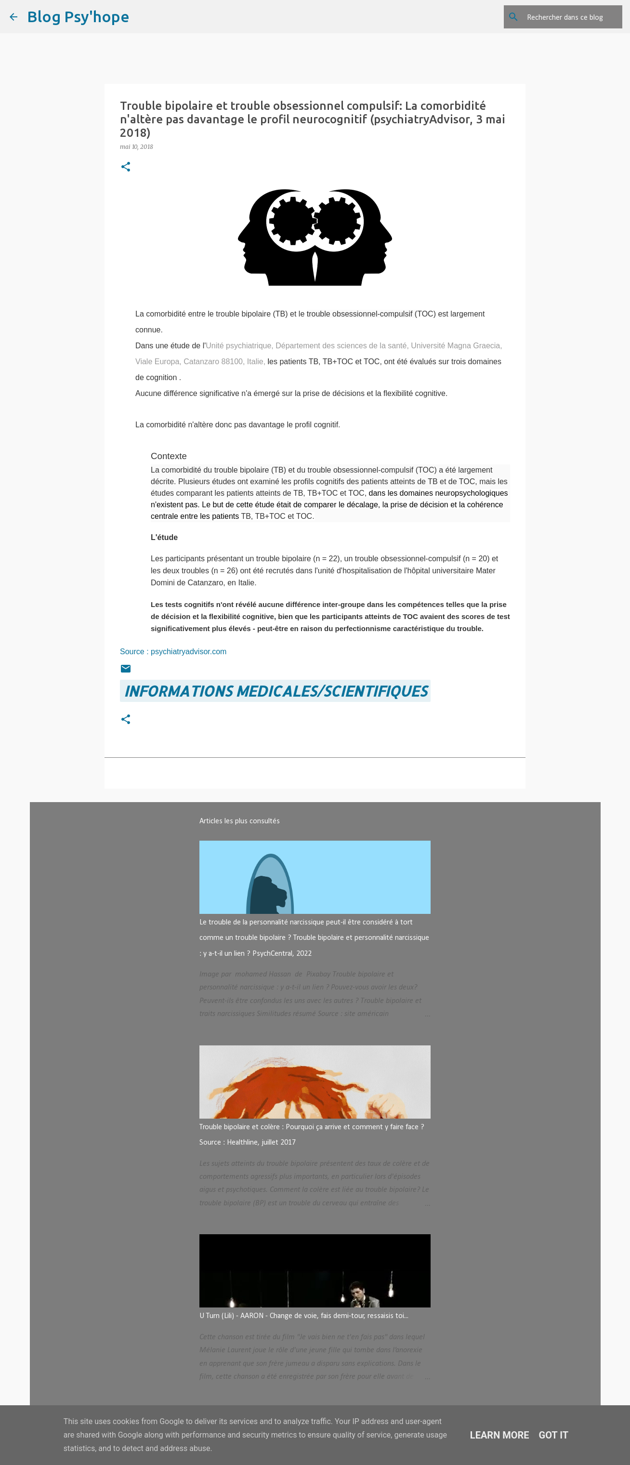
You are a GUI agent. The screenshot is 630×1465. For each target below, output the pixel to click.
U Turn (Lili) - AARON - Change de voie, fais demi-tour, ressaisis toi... (303, 1316)
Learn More (499, 1435)
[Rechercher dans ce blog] (571, 16)
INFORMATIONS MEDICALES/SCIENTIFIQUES (275, 691)
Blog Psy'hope (78, 16)
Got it (554, 1435)
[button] (125, 167)
